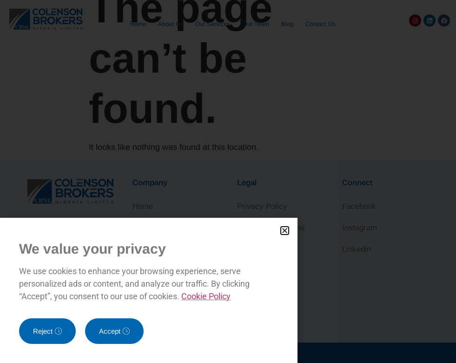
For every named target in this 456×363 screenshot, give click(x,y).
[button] (284, 230)
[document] (228, 181)
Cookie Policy (206, 296)
